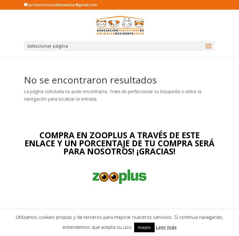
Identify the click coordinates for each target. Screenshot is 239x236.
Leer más (166, 227)
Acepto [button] (144, 227)
